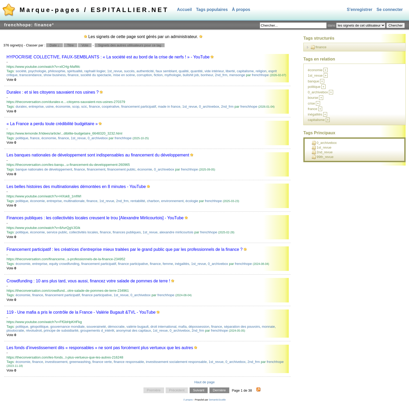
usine (50, 106)
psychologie (37, 71)
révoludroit (34, 330)
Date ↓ (54, 45)
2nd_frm (221, 75)
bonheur (207, 75)
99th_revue (323, 157)
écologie (191, 201)
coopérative (110, 106)
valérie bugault (138, 327)
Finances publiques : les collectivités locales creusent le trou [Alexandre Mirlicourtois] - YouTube (95, 218)
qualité (184, 71)
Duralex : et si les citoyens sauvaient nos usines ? (53, 92)
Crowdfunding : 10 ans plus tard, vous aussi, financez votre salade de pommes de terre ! (88, 281)
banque (313, 81)
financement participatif (138, 106)
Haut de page (204, 382)
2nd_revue (322, 152)
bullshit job (191, 75)
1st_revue (114, 71)
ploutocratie (15, 330)
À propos (241, 9)
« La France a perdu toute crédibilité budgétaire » (52, 123)
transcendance (30, 75)
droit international (164, 327)
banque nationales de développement (44, 169)
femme (168, 264)
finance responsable (129, 362)
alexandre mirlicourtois (176, 232)
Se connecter (390, 9)
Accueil (184, 9)
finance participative (133, 264)
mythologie (173, 75)
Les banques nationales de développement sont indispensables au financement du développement (98, 155)
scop (75, 106)
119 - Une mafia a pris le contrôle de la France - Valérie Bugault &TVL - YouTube (81, 312)
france (34, 138)
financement (96, 169)
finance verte (102, 362)
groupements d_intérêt (97, 330)
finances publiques (127, 232)
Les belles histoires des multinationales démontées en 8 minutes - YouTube (76, 186)
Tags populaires (212, 9)
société (21, 71)
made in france (169, 106)
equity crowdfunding (64, 264)
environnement (172, 201)
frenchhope (260, 75)
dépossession (199, 327)
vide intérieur (214, 71)
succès (129, 71)
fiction (158, 75)
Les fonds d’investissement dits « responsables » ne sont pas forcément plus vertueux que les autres (100, 347)
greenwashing (80, 362)
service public (57, 232)
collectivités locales (83, 232)
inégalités (182, 264)
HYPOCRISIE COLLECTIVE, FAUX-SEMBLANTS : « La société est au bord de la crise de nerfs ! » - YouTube (108, 57)
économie (63, 106)
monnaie (268, 327)
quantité (197, 71)
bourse (313, 98)
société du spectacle (95, 75)
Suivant (198, 390)
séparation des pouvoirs (242, 327)
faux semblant (166, 71)
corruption (144, 75)
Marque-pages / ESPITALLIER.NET (94, 9)
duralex (21, 106)
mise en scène (124, 75)
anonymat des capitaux (133, 330)
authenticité (145, 71)
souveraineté (96, 327)
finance (73, 75)
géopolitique (39, 327)
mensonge (237, 75)
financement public (121, 169)
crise (311, 103)
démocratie (116, 327)
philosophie (56, 71)
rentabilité (137, 201)
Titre (70, 45)
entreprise (36, 106)
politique (22, 138)
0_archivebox (209, 106)
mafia (182, 327)
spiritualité (74, 71)
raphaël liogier (94, 71)
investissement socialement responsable (176, 362)
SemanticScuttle (217, 399)
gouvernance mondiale (67, 327)
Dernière (219, 390)
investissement (56, 362)
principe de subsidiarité (61, 330)
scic (84, 106)
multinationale (74, 201)
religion (261, 71)
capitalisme (245, 71)
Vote (84, 45)
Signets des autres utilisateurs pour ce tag (129, 45)
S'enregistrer (359, 9)
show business (55, 75)
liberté (230, 71)
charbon (153, 201)
